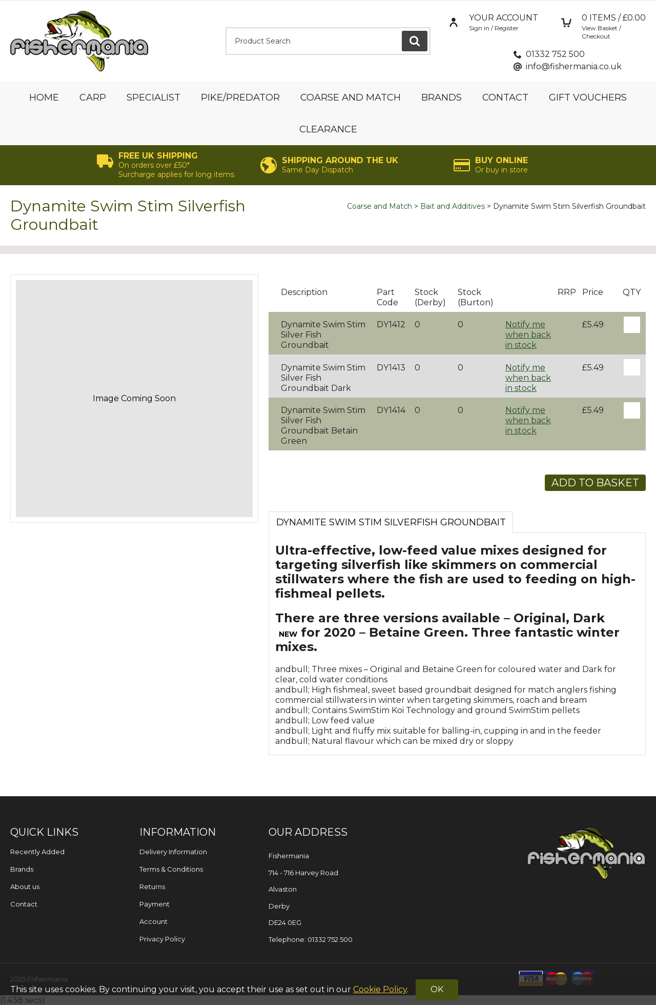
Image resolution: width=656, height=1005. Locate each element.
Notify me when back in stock (528, 335)
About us (24, 886)
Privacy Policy (162, 939)
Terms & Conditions (171, 869)
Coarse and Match (350, 97)
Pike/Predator (240, 97)
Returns (152, 886)
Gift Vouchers (588, 97)
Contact (505, 97)
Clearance (328, 129)
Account (153, 921)
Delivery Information (173, 852)
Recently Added (37, 852)
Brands (441, 97)
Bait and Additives (452, 206)
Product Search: (225, 27)
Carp (92, 97)
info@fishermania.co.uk (574, 66)
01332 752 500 (555, 54)
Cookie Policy (380, 989)
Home (44, 97)
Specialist (153, 97)
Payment (154, 904)
